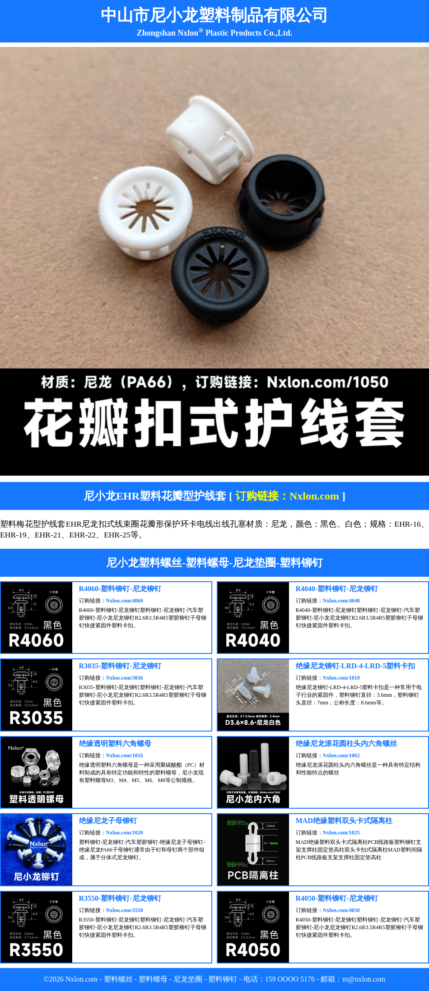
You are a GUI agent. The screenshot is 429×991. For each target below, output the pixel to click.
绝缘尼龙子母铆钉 (108, 820)
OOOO (288, 979)
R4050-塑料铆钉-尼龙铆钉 (337, 898)
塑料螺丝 (118, 979)
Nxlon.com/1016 (124, 755)
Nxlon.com (81, 979)
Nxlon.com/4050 (341, 910)
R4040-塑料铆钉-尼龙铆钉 (337, 589)
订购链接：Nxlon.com (287, 496)
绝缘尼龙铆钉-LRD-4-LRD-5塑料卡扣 (355, 666)
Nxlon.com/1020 (124, 832)
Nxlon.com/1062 (341, 755)
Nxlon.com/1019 (341, 678)
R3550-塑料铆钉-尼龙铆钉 (120, 898)
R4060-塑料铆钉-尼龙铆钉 (120, 589)
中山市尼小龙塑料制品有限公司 (214, 15)
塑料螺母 (153, 979)
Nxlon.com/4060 (124, 600)
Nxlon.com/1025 (341, 832)
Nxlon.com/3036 (124, 678)
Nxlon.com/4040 (341, 600)
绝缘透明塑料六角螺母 (115, 743)
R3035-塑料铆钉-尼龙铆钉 (120, 666)
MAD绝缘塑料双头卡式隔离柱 (344, 820)
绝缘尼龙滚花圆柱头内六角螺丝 (346, 743)
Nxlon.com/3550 (124, 910)
